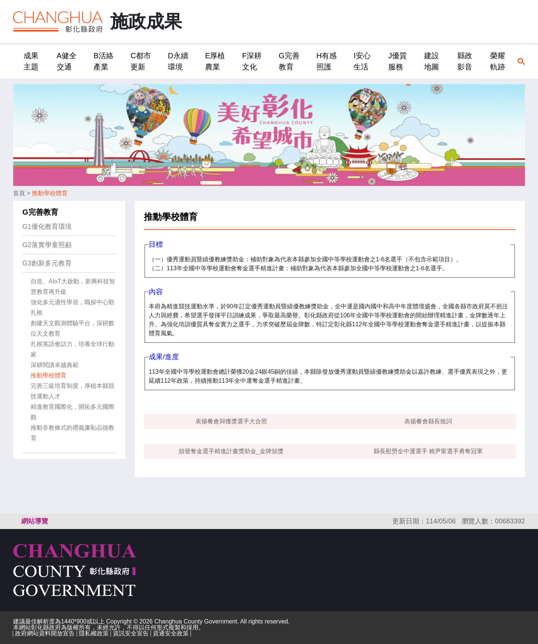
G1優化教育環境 (47, 226)
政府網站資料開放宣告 (45, 633)
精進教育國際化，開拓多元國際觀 (72, 412)
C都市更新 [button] (140, 61)
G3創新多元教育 (47, 263)
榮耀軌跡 (497, 61)
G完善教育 (40, 212)
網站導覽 (34, 521)
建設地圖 (431, 61)
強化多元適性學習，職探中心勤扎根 (72, 307)
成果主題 (31, 61)
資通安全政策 (171, 633)
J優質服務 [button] (397, 61)
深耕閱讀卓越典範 (54, 365)
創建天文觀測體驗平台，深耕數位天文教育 (72, 328)
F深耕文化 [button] (252, 61)
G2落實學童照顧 (47, 245)
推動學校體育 (50, 193)
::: (15, 61)
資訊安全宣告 (131, 633)
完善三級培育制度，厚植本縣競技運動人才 (72, 391)
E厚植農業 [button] (215, 61)
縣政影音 (464, 61)
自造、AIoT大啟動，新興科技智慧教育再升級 (73, 286)
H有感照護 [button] (326, 61)
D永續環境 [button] (178, 61)
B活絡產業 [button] (103, 61)
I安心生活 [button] (362, 61)
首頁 (19, 193)
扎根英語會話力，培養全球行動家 (72, 349)
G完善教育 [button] (289, 61)
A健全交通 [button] (67, 61)
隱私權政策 (94, 633)
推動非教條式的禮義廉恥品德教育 (72, 432)
